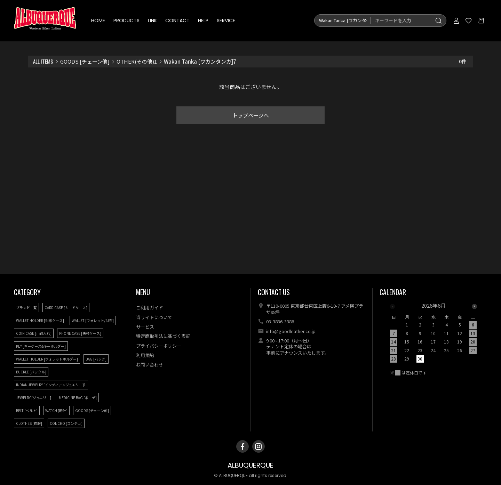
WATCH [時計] (56, 410)
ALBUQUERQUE (250, 465)
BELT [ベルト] (27, 410)
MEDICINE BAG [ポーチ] (78, 397)
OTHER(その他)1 (137, 61)
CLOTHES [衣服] (29, 423)
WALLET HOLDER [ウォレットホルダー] (47, 359)
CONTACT (178, 20)
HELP (203, 20)
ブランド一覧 (26, 307)
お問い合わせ (149, 364)
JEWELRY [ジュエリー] (33, 397)
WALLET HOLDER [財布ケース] (40, 320)
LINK (152, 20)
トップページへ (250, 115)
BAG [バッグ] (96, 359)
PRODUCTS (127, 20)
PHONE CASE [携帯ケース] (80, 333)
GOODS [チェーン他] (85, 61)
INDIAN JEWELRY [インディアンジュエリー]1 (51, 384)
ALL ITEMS (43, 61)
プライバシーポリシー (158, 345)
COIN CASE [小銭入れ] (33, 333)
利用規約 (145, 355)
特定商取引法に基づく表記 (163, 336)
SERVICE (226, 20)
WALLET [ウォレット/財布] (93, 320)
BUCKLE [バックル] (31, 371)
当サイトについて (154, 317)
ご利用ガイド (149, 307)
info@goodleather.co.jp (291, 331)
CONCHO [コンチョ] (66, 423)
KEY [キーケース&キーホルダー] (41, 346)
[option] (433, 334)
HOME (98, 20)
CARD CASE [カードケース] (66, 307)
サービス (145, 326)
